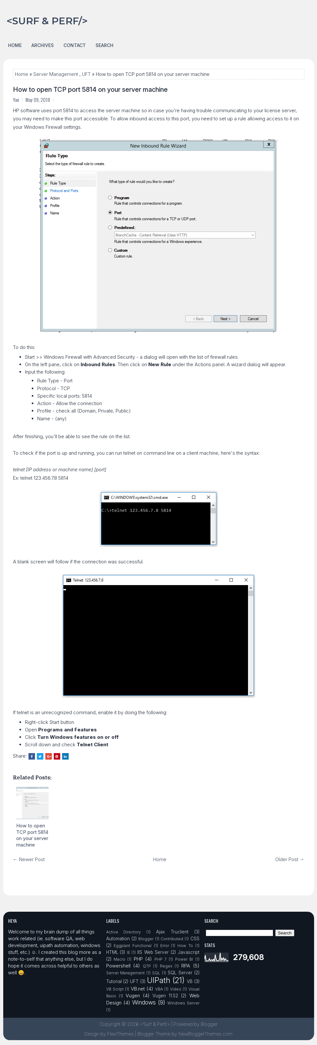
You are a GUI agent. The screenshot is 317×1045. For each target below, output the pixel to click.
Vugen (133, 995)
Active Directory (123, 932)
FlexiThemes (120, 1034)
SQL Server (180, 972)
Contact (74, 45)
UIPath (158, 980)
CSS (194, 938)
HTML (112, 952)
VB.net (138, 989)
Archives (42, 45)
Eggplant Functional (133, 945)
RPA (185, 966)
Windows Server (183, 1003)
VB (190, 981)
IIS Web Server (153, 952)
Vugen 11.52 (165, 995)
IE (128, 952)
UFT (86, 74)
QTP (147, 966)
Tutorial (114, 981)
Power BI (184, 959)
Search (104, 45)
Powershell (118, 966)
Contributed (172, 938)
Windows (144, 1002)
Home (15, 45)
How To (185, 945)
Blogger (145, 938)
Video (175, 989)
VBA (159, 989)
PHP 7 (160, 959)
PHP (138, 959)
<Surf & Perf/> (47, 21)
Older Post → (289, 859)
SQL (156, 972)
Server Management (55, 74)
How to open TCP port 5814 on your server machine (90, 89)
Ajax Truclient (172, 931)
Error (164, 945)
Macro (119, 959)
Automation (118, 938)
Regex (166, 966)
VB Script (115, 989)
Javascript (188, 952)
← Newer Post (29, 859)
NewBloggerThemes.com (205, 1034)
